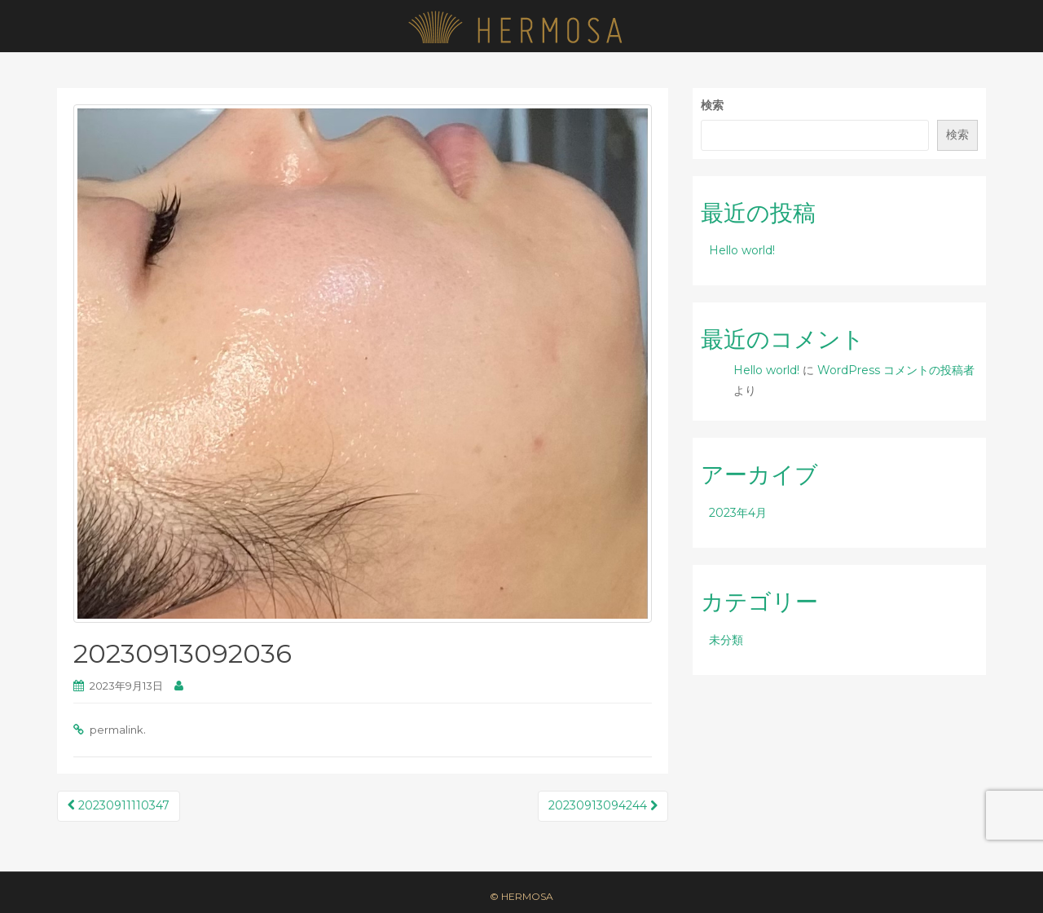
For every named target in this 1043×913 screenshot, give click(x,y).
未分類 (726, 640)
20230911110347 (118, 805)
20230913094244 (603, 805)
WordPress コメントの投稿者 (896, 370)
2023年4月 (738, 512)
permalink (116, 729)
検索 (712, 105)
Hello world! (742, 250)
